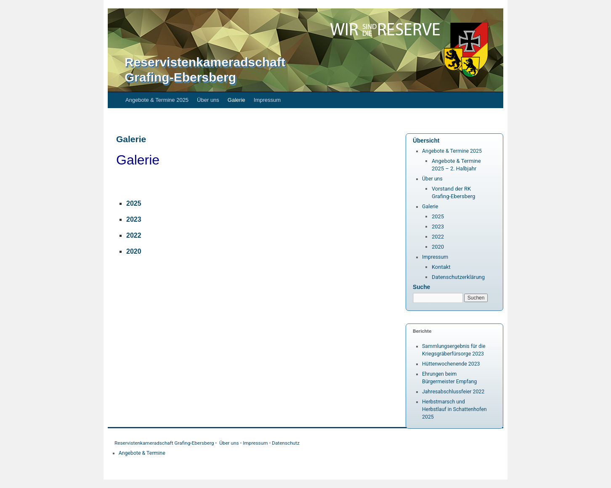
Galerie (236, 100)
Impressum (267, 100)
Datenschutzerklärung (458, 277)
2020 (438, 247)
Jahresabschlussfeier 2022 (453, 392)
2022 (133, 235)
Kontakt (441, 267)
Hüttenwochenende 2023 (451, 364)
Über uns (208, 100)
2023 (438, 226)
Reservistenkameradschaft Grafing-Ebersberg (164, 443)
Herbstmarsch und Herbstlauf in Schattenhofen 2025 (454, 409)
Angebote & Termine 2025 (157, 100)
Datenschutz (286, 443)
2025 (133, 203)
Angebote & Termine (142, 453)
